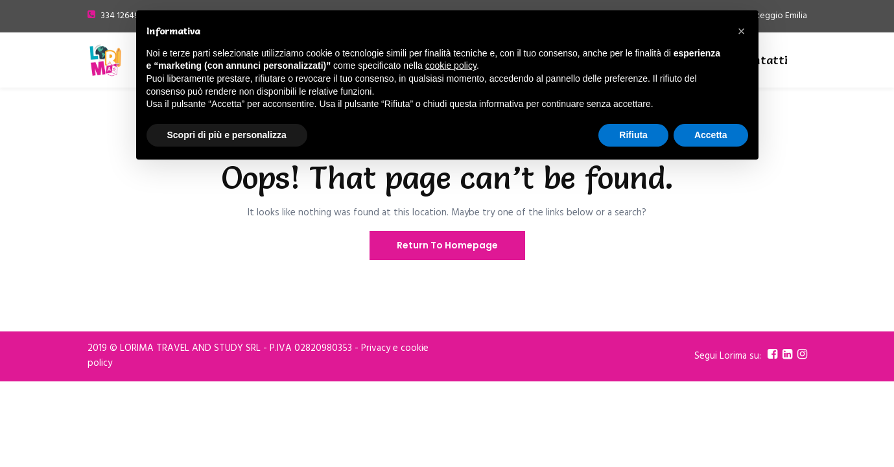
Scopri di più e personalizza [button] (227, 135)
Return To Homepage (447, 245)
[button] (741, 31)
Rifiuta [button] (633, 135)
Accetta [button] (710, 135)
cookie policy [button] (450, 65)
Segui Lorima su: (727, 356)
